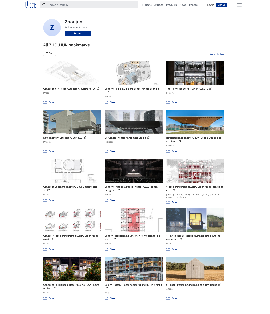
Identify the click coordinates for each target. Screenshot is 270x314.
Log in (210, 5)
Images (193, 5)
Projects (147, 5)
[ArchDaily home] (30, 4)
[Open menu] (239, 5)
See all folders (216, 54)
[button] (49, 53)
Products (171, 5)
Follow (78, 33)
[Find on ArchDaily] (91, 5)
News (183, 5)
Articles (158, 5)
